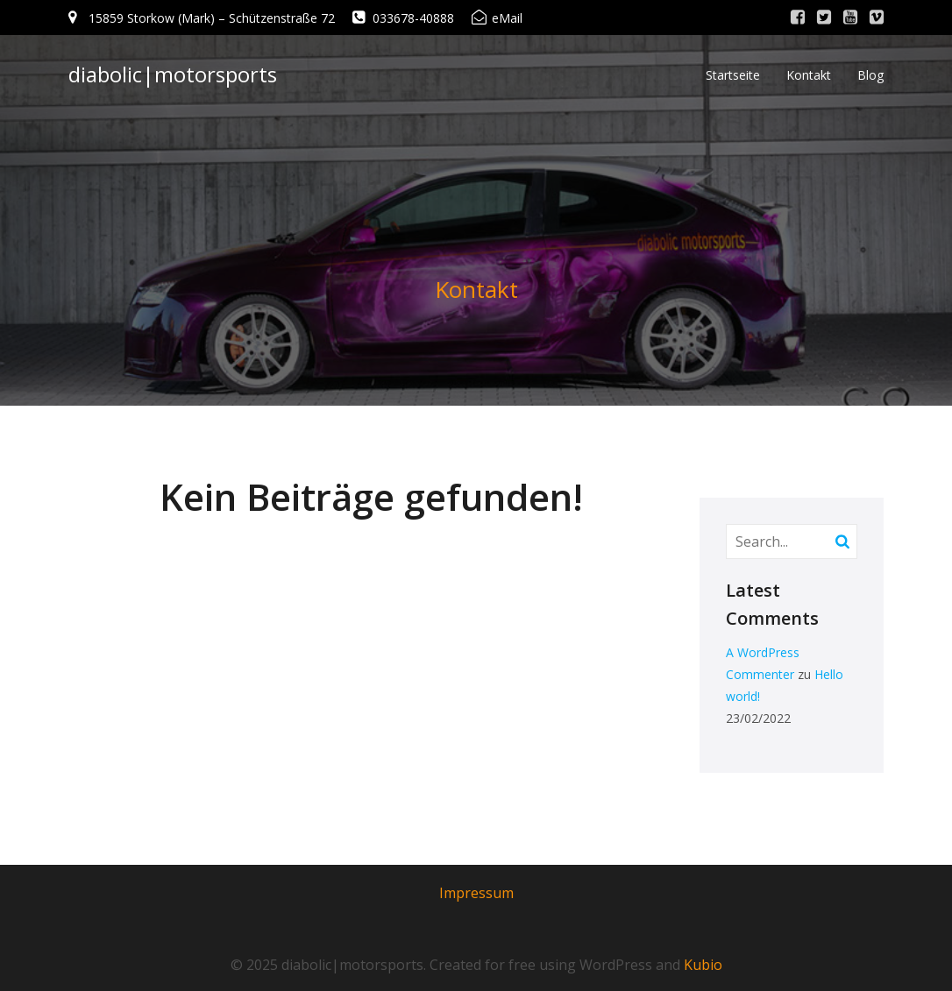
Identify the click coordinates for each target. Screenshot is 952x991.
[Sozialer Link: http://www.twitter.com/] (824, 17)
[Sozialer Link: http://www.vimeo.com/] (876, 17)
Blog (870, 75)
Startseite (733, 75)
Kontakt (808, 75)
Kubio (703, 964)
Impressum (476, 893)
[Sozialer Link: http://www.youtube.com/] (850, 17)
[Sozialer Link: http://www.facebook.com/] (798, 17)
